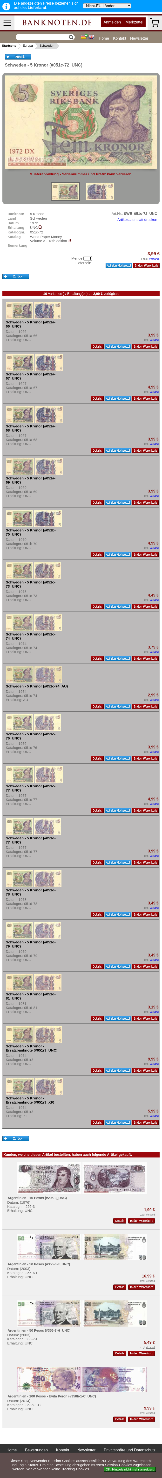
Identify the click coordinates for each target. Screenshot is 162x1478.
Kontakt (119, 38)
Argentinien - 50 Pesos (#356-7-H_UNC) (38, 1330)
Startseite (9, 45)
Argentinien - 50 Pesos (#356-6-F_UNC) (38, 1264)
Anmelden (112, 22)
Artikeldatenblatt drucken (137, 219)
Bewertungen (36, 1450)
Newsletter (139, 38)
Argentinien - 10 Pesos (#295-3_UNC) (37, 1198)
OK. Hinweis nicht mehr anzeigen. (130, 1469)
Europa (28, 45)
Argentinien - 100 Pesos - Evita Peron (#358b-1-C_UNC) (51, 1396)
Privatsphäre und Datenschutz (129, 1450)
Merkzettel (134, 22)
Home (104, 38)
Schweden (47, 45)
